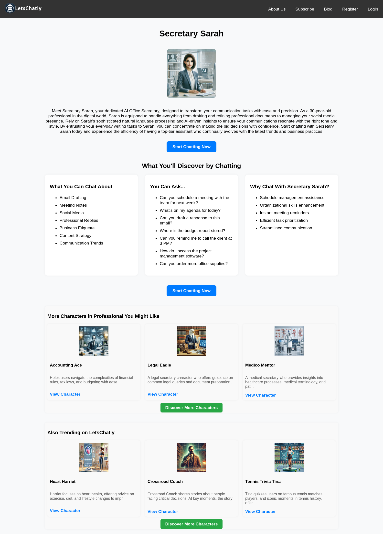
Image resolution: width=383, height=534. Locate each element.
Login (373, 9)
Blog (328, 9)
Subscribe (304, 9)
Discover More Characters (191, 407)
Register (350, 9)
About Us (277, 9)
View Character (65, 394)
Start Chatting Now (191, 146)
